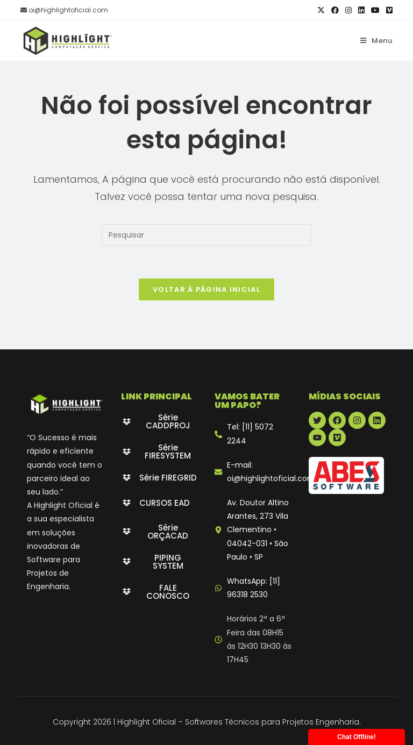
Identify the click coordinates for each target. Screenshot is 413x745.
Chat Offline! (356, 737)
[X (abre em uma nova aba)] (321, 10)
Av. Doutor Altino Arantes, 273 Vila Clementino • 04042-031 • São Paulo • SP (258, 529)
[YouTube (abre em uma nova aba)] (375, 10)
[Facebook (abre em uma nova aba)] (335, 10)
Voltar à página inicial (206, 289)
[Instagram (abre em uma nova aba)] (348, 10)
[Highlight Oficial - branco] (66, 404)
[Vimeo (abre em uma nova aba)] (388, 10)
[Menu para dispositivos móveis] (376, 40)
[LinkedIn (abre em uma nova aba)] (361, 10)
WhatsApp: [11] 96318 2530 (253, 588)
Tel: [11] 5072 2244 (250, 433)
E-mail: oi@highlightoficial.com (271, 472)
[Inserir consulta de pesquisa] (206, 235)
